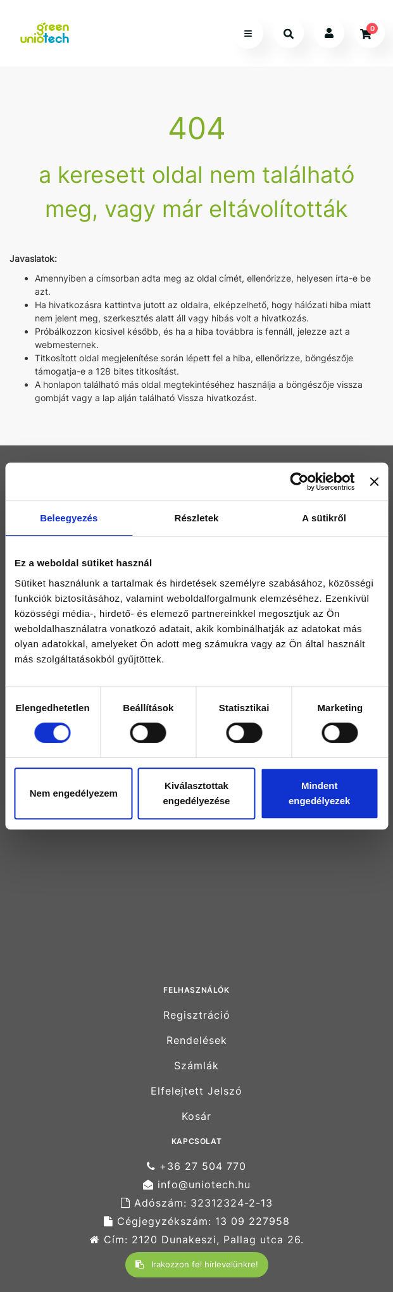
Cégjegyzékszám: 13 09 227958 (197, 1221)
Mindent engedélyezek (320, 793)
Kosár (196, 1116)
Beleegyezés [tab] (68, 517)
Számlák (196, 1066)
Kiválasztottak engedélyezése (196, 793)
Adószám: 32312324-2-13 (197, 1203)
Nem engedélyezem (74, 793)
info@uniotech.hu (197, 1185)
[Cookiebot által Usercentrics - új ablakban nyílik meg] (299, 481)
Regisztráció (196, 1015)
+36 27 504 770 (196, 1166)
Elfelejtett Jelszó (196, 1091)
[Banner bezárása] (374, 481)
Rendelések (196, 1040)
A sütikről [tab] (324, 517)
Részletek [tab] (196, 517)
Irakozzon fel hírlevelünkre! (196, 1264)
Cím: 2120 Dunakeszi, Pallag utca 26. (197, 1240)
